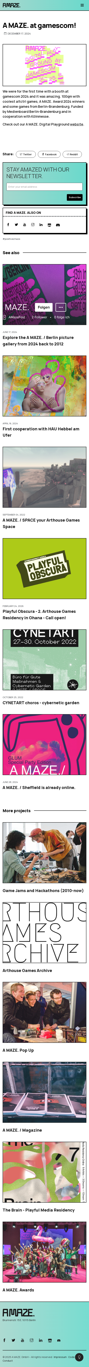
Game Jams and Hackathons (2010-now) (43, 890)
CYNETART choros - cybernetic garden (41, 702)
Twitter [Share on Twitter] (26, 154)
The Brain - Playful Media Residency (39, 1210)
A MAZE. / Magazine (22, 1130)
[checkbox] (79, 1357)
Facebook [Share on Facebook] (49, 154)
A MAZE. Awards (18, 1290)
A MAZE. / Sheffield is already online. (39, 787)
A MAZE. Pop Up (18, 1050)
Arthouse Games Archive (27, 970)
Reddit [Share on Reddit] (72, 154)
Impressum (60, 1357)
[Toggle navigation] (82, 5)
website (76, 124)
